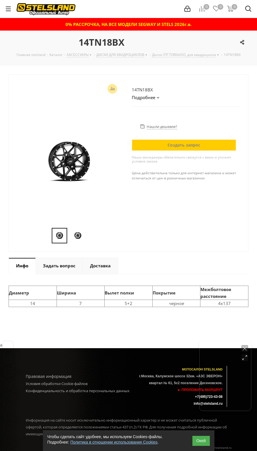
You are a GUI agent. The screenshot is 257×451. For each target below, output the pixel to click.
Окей (201, 440)
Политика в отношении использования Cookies (114, 442)
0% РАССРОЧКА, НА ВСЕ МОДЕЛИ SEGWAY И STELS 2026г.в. (128, 24)
